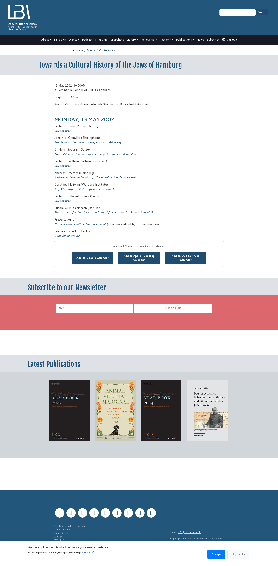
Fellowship (148, 39)
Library (131, 39)
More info (89, 552)
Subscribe (213, 39)
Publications (184, 39)
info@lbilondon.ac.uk (189, 532)
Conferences (107, 50)
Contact (232, 40)
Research (165, 39)
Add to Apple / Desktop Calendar (139, 258)
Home (79, 50)
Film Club (101, 39)
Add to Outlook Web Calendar (185, 258)
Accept (216, 554)
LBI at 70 (60, 39)
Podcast (87, 39)
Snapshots (117, 39)
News (200, 39)
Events (73, 39)
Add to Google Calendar (92, 258)
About (45, 39)
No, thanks (238, 554)
